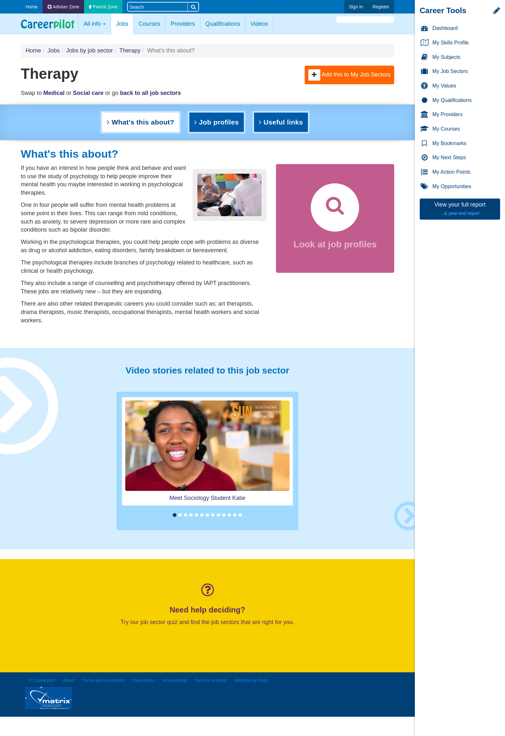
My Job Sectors (444, 71)
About (69, 680)
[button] (314, 75)
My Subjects (440, 57)
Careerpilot (48, 24)
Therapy (130, 50)
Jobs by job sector (89, 50)
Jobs (124, 23)
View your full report (460, 208)
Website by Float (251, 680)
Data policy (144, 680)
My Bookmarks (443, 144)
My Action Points (445, 172)
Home (31, 6)
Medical (53, 93)
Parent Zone (103, 6)
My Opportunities (446, 187)
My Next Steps (443, 158)
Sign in (356, 6)
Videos (259, 24)
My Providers (441, 115)
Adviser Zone (63, 6)
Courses (149, 24)
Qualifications (222, 24)
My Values (438, 86)
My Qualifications (446, 100)
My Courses (440, 129)
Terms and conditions (103, 680)
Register (380, 6)
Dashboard (439, 28)
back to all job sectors (150, 93)
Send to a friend (211, 680)
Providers (182, 24)
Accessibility (175, 680)
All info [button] (94, 24)
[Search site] (157, 7)
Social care (88, 93)
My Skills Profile (444, 43)
